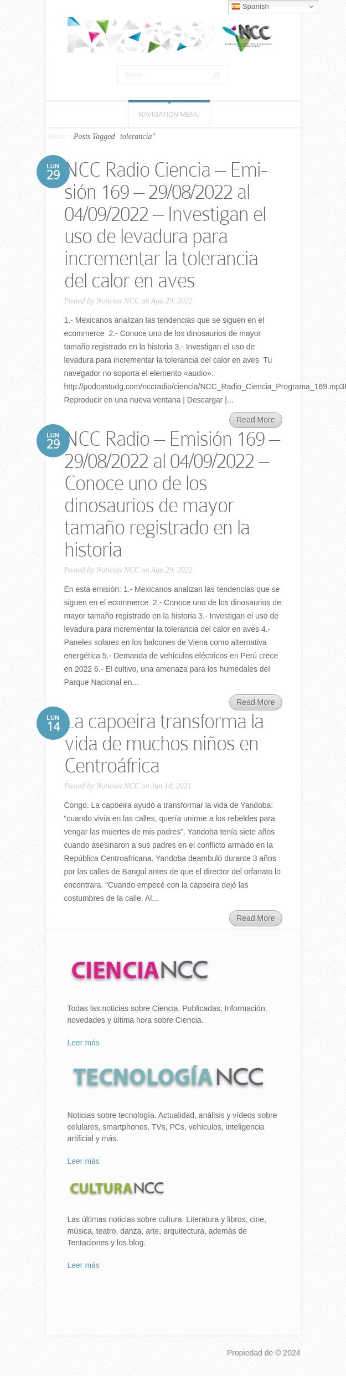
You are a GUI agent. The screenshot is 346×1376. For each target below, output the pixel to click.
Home (57, 136)
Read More (255, 419)
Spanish (250, 6)
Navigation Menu (169, 114)
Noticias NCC (118, 301)
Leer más (84, 1042)
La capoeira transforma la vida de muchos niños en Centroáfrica (164, 743)
